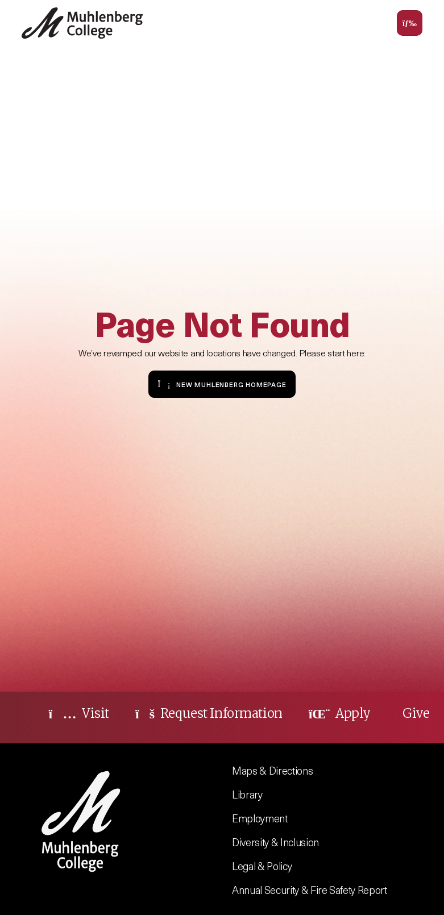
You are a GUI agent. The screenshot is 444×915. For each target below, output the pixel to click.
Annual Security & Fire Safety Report (309, 889)
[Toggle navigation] (409, 23)
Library (247, 794)
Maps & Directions (272, 770)
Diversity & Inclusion (275, 842)
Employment (260, 818)
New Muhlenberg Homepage (221, 384)
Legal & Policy (262, 866)
